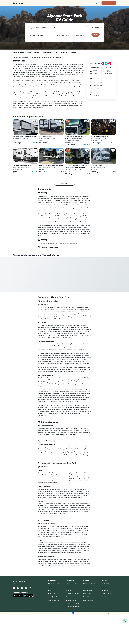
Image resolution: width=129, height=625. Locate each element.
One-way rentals (71, 607)
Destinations (78, 3)
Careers (50, 601)
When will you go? (63, 34)
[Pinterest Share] (109, 63)
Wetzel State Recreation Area (22, 102)
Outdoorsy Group (53, 611)
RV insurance (87, 604)
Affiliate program (88, 601)
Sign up (97, 3)
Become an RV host (89, 594)
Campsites (64, 52)
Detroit (74, 209)
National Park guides (72, 604)
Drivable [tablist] (36, 27)
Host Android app (88, 611)
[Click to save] (34, 121)
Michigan (33, 64)
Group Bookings (71, 594)
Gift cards (69, 597)
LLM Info (103, 607)
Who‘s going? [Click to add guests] (79, 34)
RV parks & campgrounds (73, 614)
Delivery (68, 601)
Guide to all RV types (72, 617)
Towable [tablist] (44, 27)
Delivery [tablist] (52, 27)
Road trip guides (71, 611)
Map (56, 52)
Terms (63, 623)
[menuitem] (68, 3)
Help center (104, 597)
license (62, 524)
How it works (105, 594)
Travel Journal (68, 3)
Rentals (36, 52)
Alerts (29, 52)
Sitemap (90, 623)
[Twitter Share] (106, 63)
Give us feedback (106, 604)
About (50, 597)
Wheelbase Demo (88, 597)
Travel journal (52, 607)
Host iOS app (87, 607)
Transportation (47, 52)
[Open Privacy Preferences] (79, 623)
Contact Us (104, 601)
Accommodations (18, 52)
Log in (92, 3)
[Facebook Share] (102, 63)
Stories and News (53, 604)
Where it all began (54, 594)
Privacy (68, 623)
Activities (73, 52)
